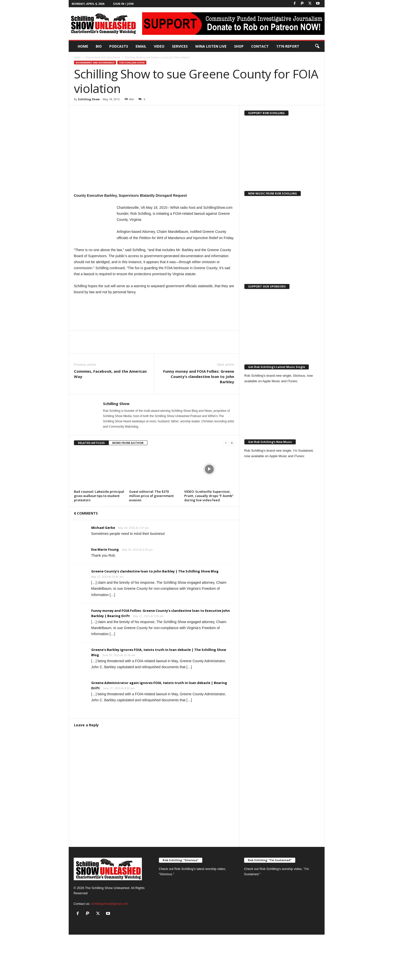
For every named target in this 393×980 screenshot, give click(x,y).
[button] (317, 46)
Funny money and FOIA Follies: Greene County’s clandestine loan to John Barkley (198, 376)
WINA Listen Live (211, 46)
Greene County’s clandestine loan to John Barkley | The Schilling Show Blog (155, 571)
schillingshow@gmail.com (109, 904)
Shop (239, 46)
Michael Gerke (103, 527)
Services (180, 46)
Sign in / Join (123, 4)
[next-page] (231, 443)
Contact (260, 46)
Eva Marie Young (105, 549)
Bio (99, 46)
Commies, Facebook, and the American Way (110, 374)
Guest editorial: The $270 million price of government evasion (151, 495)
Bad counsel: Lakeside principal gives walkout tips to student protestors (99, 495)
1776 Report (287, 46)
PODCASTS (118, 46)
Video (159, 46)
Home (83, 46)
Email (141, 46)
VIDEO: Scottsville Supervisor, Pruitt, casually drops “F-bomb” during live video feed (208, 495)
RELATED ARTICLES (91, 443)
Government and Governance (102, 57)
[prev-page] (225, 443)
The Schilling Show (132, 62)
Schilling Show (89, 99)
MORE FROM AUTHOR (128, 443)
